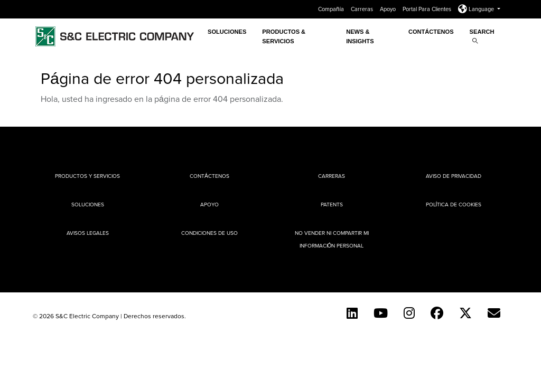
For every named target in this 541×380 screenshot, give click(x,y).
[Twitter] (465, 313)
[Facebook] (437, 313)
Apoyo (388, 9)
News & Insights (360, 36)
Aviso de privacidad (453, 175)
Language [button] (477, 9)
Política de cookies (454, 204)
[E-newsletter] (494, 313)
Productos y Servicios (87, 175)
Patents (332, 204)
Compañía (332, 9)
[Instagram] (409, 313)
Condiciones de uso (209, 232)
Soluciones (227, 31)
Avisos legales (88, 232)
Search (482, 36)
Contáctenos (431, 31)
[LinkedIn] (352, 313)
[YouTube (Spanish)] (381, 313)
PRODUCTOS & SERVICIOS (283, 36)
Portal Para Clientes (428, 9)
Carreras (363, 9)
